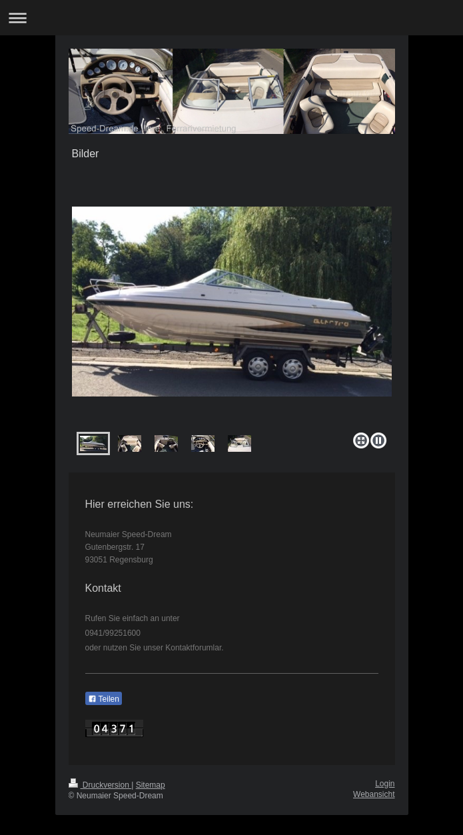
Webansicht (373, 794)
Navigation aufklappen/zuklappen (231, 17)
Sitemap (150, 785)
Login (384, 783)
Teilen (103, 699)
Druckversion (100, 785)
